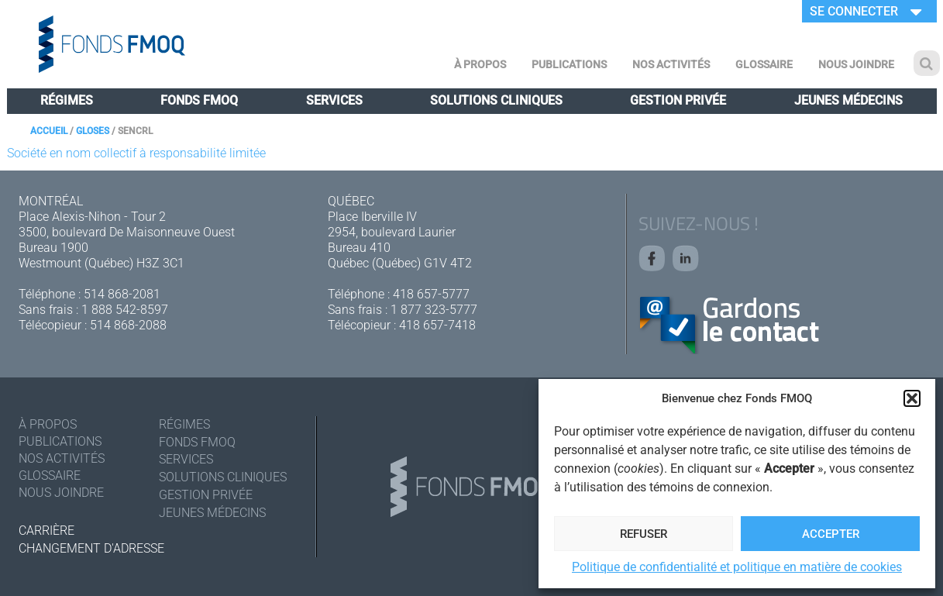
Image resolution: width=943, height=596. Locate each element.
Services (334, 100)
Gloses (92, 131)
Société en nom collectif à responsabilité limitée (136, 153)
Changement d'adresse (91, 548)
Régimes (66, 100)
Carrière (46, 530)
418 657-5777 (431, 294)
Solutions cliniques (496, 100)
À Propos (480, 64)
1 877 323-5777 (434, 309)
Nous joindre (856, 64)
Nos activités (671, 64)
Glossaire (764, 64)
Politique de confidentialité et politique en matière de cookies (737, 567)
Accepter (830, 534)
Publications (569, 64)
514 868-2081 (122, 294)
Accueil (48, 131)
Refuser (643, 534)
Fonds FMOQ (199, 100)
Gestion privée (678, 100)
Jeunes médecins (848, 100)
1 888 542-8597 (124, 309)
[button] (912, 398)
